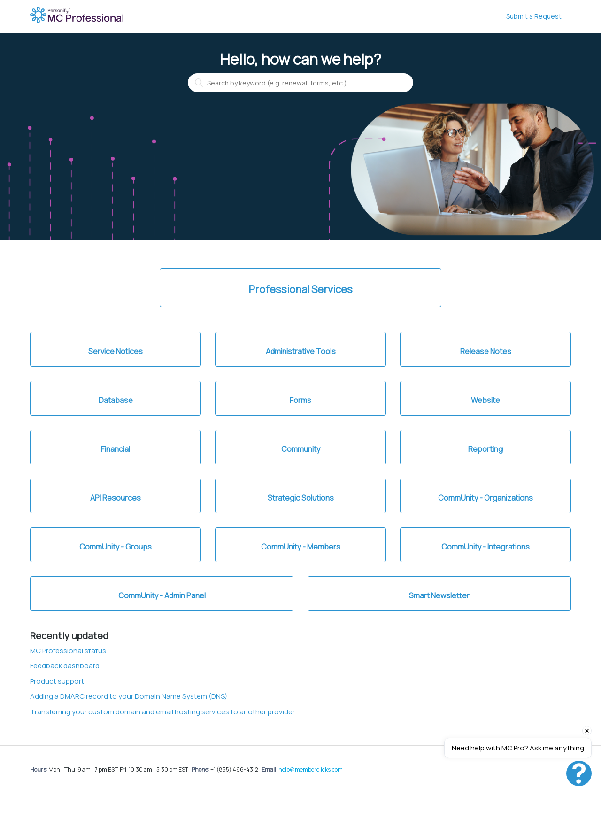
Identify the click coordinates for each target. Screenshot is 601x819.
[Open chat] (579, 773)
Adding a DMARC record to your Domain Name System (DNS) (128, 696)
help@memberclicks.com (310, 769)
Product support (57, 681)
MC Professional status (68, 651)
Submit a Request (534, 16)
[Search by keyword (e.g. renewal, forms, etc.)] (300, 82)
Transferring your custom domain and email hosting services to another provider (162, 712)
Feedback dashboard (65, 666)
